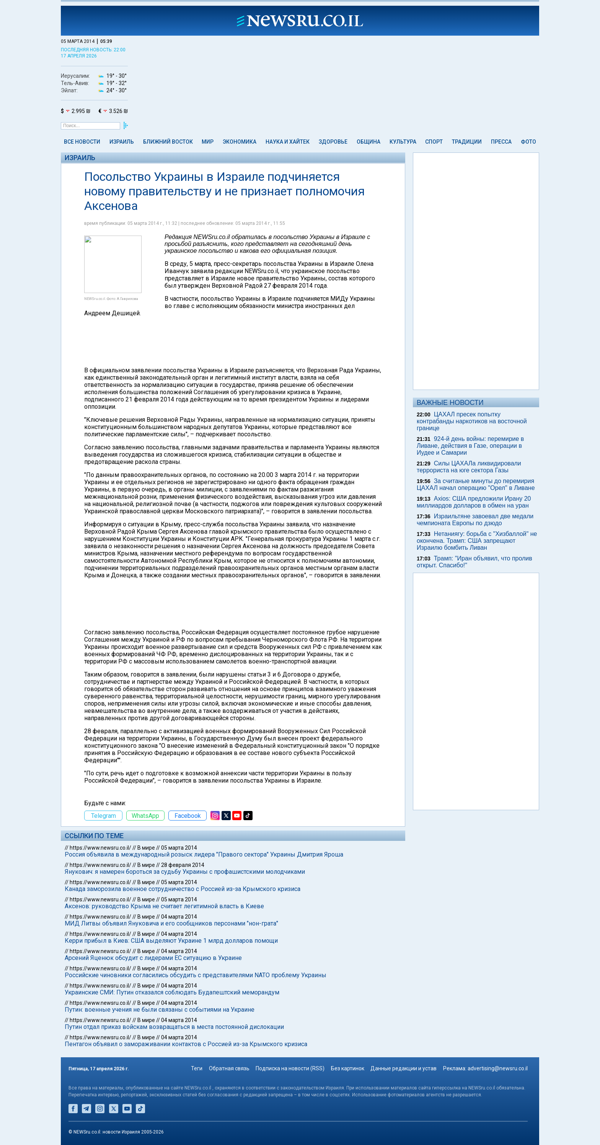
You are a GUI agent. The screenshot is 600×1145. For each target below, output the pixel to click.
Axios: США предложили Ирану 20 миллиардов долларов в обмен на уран (474, 502)
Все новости (82, 142)
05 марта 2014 (179, 848)
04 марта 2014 (179, 917)
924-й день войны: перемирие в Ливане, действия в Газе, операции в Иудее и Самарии (470, 446)
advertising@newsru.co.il (498, 1068)
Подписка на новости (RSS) (290, 1068)
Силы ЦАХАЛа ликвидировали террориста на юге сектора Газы (469, 466)
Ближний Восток (168, 142)
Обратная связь (229, 1068)
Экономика (239, 142)
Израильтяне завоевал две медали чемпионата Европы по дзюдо (475, 519)
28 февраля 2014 (182, 865)
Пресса (501, 142)
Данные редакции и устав (403, 1068)
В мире (146, 848)
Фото (528, 142)
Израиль (121, 142)
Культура (403, 142)
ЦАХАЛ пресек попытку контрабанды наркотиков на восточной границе (472, 421)
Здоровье (333, 142)
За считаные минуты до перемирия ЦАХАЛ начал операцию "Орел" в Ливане (476, 484)
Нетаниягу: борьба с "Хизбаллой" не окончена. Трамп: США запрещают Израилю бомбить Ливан (477, 541)
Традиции (467, 142)
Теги (196, 1068)
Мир (208, 142)
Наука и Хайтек (288, 142)
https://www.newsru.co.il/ (100, 848)
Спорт (434, 142)
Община (368, 142)
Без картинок (347, 1068)
